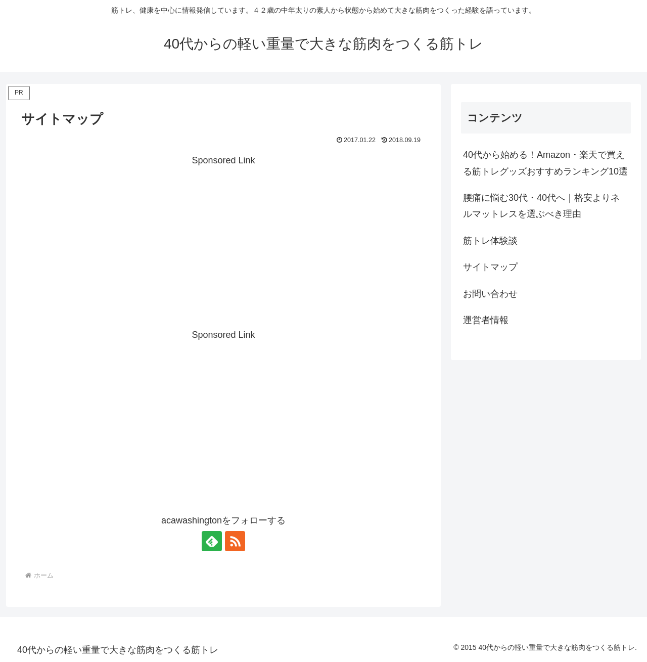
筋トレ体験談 (490, 241)
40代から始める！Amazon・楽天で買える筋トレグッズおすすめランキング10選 (545, 163)
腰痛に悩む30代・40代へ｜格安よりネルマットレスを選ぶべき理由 (541, 206)
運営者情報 (486, 320)
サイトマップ (490, 267)
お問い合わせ (490, 294)
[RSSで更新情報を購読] (235, 541)
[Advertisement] (223, 240)
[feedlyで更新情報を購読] (212, 541)
